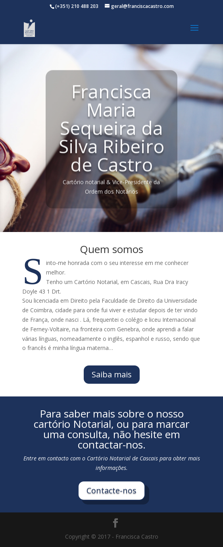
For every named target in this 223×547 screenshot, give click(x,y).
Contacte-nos (111, 490)
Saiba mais (112, 374)
